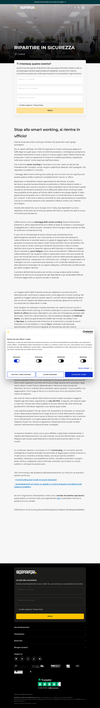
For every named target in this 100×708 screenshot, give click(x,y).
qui (58, 498)
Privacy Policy (38, 105)
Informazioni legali (19, 703)
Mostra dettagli (83, 368)
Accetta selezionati (50, 374)
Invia (49, 616)
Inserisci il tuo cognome (28, 88)
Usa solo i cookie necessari (21, 374)
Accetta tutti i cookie (79, 374)
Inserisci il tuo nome (26, 79)
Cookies (34, 703)
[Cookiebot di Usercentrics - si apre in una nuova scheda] (84, 332)
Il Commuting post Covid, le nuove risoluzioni (36, 480)
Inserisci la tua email (26, 97)
